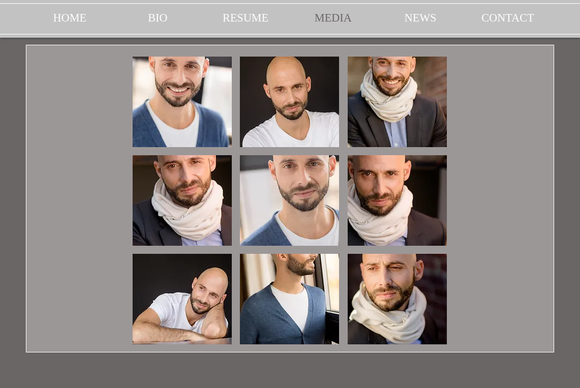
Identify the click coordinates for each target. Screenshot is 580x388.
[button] (182, 102)
